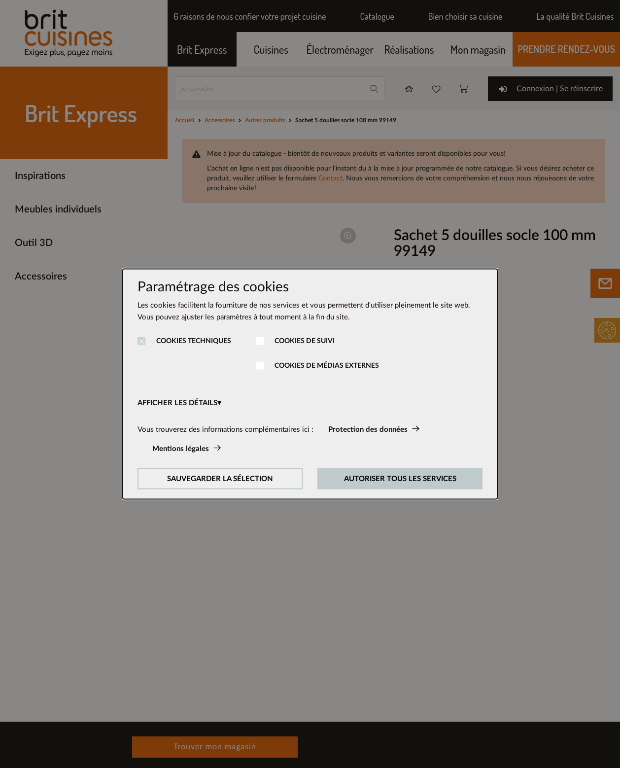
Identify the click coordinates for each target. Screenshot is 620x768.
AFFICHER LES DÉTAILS (177, 403)
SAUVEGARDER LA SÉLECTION (220, 479)
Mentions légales (180, 449)
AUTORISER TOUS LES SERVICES (400, 479)
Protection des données (368, 429)
